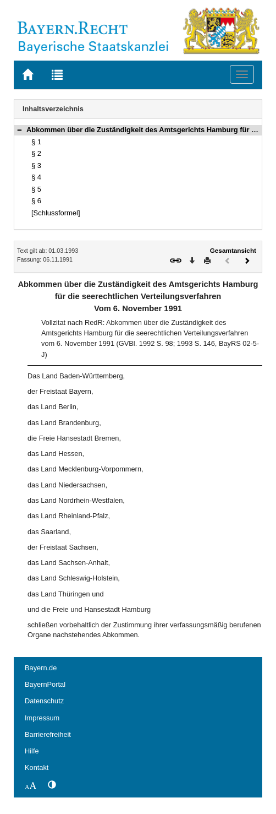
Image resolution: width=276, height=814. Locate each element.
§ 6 (36, 201)
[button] (19, 130)
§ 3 (36, 165)
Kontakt (36, 767)
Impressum (42, 718)
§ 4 (36, 177)
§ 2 (36, 153)
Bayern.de (41, 668)
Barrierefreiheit (48, 734)
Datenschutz (44, 701)
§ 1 (36, 142)
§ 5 (36, 189)
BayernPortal (45, 684)
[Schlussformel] (55, 213)
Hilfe (32, 751)
